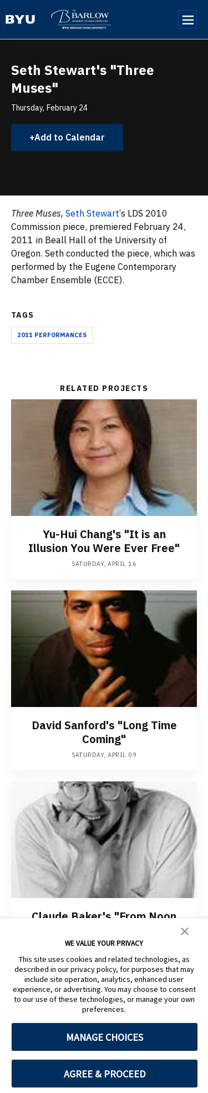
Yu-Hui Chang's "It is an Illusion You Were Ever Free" (104, 541)
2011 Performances (52, 335)
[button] (185, 930)
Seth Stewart (92, 213)
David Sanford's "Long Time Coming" (104, 732)
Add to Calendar (69, 137)
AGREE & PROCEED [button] (104, 1073)
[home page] (20, 19)
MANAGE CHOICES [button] (104, 1037)
